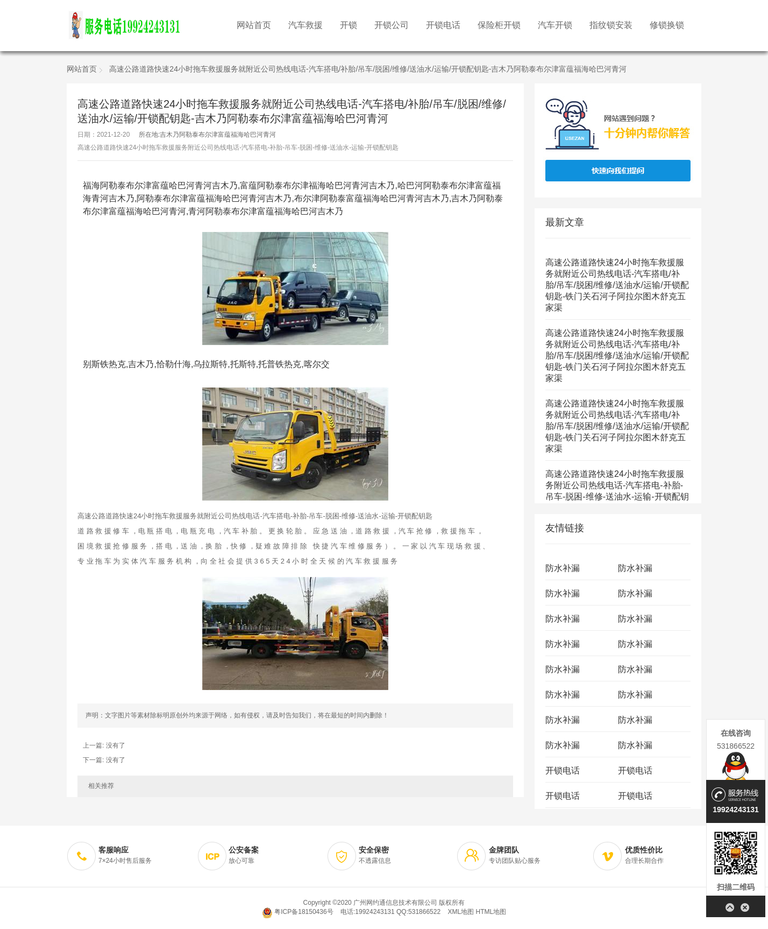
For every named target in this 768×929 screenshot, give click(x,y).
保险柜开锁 (499, 25)
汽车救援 (305, 25)
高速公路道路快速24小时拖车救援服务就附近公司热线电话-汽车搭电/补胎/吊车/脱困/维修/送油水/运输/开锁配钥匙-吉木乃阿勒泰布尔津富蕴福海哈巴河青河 (368, 70)
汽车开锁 (555, 25)
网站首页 (254, 25)
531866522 (736, 746)
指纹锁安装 (610, 25)
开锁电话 (443, 25)
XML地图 (460, 912)
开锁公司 (391, 25)
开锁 (348, 25)
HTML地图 (490, 912)
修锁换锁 (667, 25)
